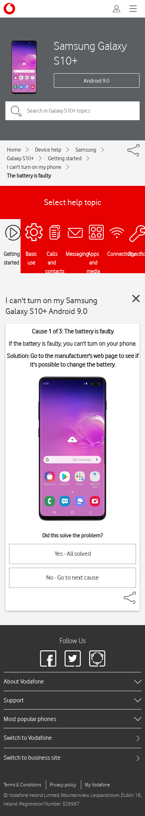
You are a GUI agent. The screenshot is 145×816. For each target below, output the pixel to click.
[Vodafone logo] (9, 8)
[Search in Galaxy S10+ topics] (72, 110)
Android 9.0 (96, 81)
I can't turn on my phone (34, 167)
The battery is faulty (29, 176)
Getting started (65, 158)
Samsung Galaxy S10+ (90, 53)
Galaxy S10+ (20, 158)
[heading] (72, 681)
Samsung (85, 150)
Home (14, 150)
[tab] (72, 738)
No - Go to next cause (72, 577)
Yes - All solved (72, 553)
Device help (48, 150)
